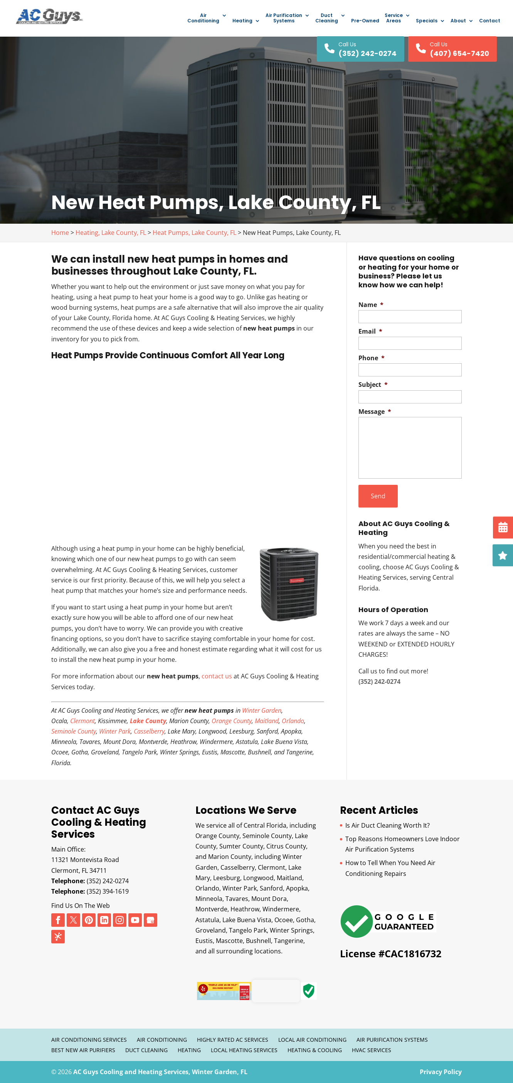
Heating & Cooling (315, 1050)
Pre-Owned (365, 21)
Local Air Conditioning (312, 1039)
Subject (373, 385)
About (458, 21)
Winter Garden (261, 710)
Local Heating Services (244, 1050)
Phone (371, 358)
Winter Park (115, 731)
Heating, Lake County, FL (111, 232)
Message (374, 412)
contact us (217, 676)
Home (60, 232)
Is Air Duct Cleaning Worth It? (387, 825)
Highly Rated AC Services (232, 1039)
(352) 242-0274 (108, 881)
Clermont (82, 721)
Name (370, 305)
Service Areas (394, 18)
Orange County (232, 721)
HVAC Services (371, 1050)
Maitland (267, 721)
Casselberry (149, 731)
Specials (426, 21)
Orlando (293, 721)
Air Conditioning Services (89, 1039)
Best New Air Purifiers (83, 1050)
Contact (489, 21)
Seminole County (73, 731)
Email (370, 331)
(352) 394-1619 (108, 891)
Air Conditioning (203, 18)
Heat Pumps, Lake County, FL (194, 232)
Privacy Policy (441, 1072)
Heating (242, 21)
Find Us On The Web (80, 905)
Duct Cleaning (326, 18)
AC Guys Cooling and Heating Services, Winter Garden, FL (160, 1072)
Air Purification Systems (284, 18)
